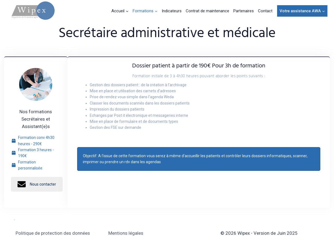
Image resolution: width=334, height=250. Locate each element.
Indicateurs (172, 10)
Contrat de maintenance (207, 10)
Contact (265, 10)
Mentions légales (125, 233)
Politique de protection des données (53, 233)
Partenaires (243, 10)
